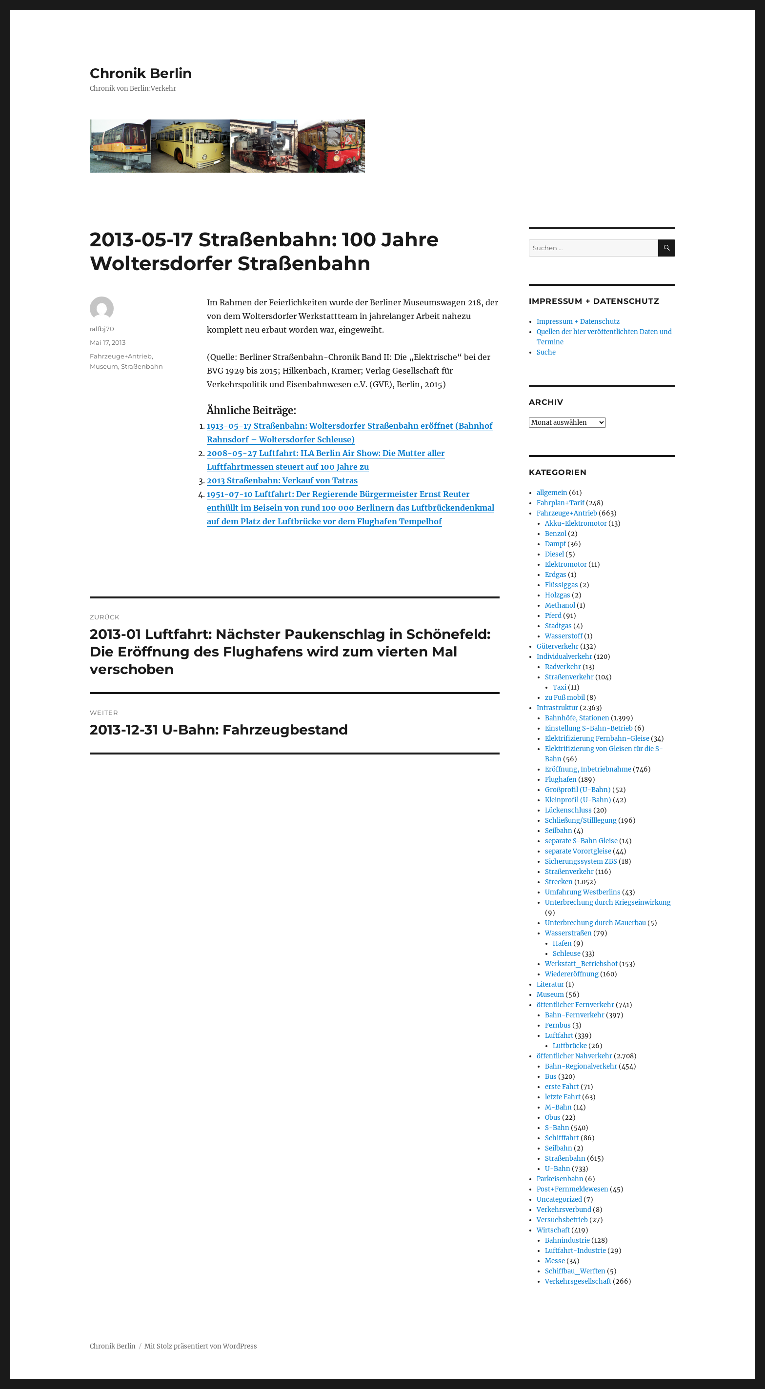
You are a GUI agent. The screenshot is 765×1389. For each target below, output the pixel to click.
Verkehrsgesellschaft (578, 1281)
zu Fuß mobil (565, 698)
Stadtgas (558, 626)
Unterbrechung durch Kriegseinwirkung (608, 902)
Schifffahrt (562, 1138)
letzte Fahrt (563, 1097)
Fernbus (558, 1025)
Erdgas (555, 575)
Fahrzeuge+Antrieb (121, 356)
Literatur (550, 984)
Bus (551, 1076)
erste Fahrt (562, 1087)
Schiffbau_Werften (575, 1271)
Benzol (555, 534)
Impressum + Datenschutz (578, 321)
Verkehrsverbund (564, 1210)
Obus (553, 1117)
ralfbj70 (102, 329)
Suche (546, 352)
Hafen (562, 943)
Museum (104, 366)
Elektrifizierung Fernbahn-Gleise (597, 738)
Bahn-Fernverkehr (574, 1015)
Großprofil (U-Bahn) (578, 790)
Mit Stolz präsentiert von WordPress (200, 1346)
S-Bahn (557, 1128)
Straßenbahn (142, 366)
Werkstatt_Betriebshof (581, 964)
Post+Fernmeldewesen (572, 1189)
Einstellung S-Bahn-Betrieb (589, 728)
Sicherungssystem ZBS (581, 861)
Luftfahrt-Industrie (575, 1251)
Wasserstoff (564, 636)
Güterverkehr (558, 646)
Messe (555, 1261)
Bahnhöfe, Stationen (577, 718)
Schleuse (567, 954)
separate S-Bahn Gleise (581, 841)
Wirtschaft (553, 1230)
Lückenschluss (568, 810)
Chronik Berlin (141, 73)
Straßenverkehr (569, 677)
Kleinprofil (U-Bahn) (578, 800)
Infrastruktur (557, 708)
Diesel (554, 554)
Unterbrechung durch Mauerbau (595, 923)
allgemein (552, 493)
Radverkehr (563, 667)
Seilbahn (558, 831)
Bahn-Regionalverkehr (581, 1066)
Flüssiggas (561, 585)
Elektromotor (566, 564)
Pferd (553, 616)
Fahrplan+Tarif (560, 503)
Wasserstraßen (568, 933)
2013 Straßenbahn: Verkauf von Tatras (282, 480)
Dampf (555, 544)
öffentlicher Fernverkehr (575, 1005)
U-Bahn (557, 1169)
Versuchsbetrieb (562, 1220)
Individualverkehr (564, 657)
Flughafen (561, 779)
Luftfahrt (559, 1036)
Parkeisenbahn (560, 1179)
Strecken (559, 882)
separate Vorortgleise (578, 851)
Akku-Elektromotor (576, 523)
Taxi (559, 687)
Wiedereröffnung (572, 974)
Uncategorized (559, 1199)
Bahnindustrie (567, 1240)
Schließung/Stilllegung (581, 820)
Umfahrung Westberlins (583, 892)
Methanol (560, 605)
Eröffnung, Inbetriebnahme (588, 769)
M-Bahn (558, 1107)
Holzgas (557, 595)
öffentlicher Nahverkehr (574, 1056)
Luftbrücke (570, 1046)
